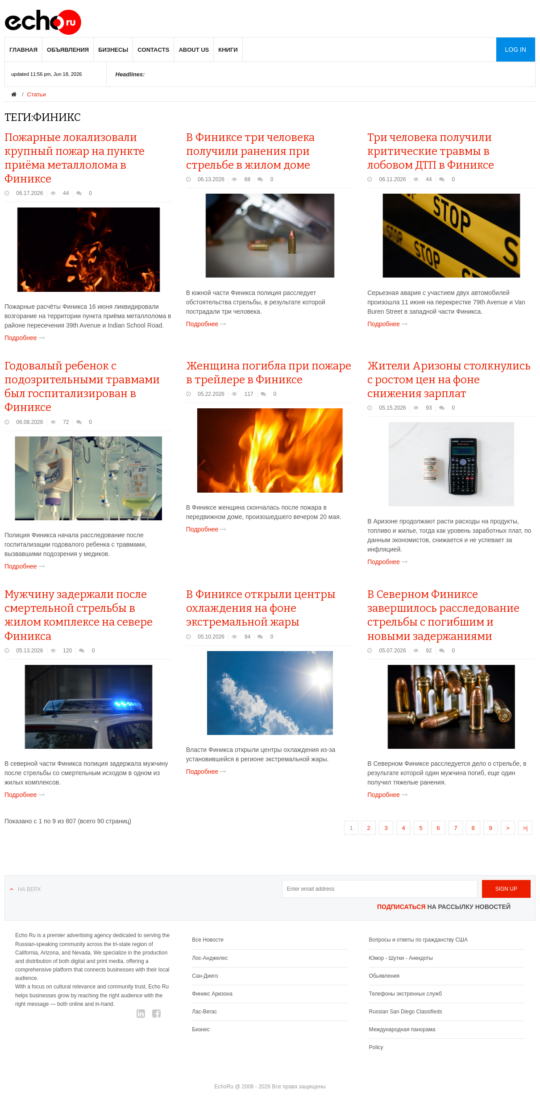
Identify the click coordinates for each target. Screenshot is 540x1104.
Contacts (153, 49)
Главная (23, 49)
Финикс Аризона (212, 994)
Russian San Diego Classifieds (405, 1012)
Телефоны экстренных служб (405, 994)
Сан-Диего (205, 976)
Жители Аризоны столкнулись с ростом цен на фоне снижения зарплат (449, 380)
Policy (376, 1047)
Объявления (68, 49)
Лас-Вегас (204, 1012)
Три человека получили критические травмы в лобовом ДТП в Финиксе (430, 151)
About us (194, 49)
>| (525, 828)
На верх (29, 889)
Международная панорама (402, 1029)
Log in (515, 49)
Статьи (36, 94)
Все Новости (207, 940)
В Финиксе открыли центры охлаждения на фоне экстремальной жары (261, 608)
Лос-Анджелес (210, 958)
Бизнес (200, 1029)
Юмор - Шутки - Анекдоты (401, 958)
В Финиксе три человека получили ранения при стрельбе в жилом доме (250, 151)
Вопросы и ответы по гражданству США (418, 940)
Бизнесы (113, 49)
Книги (227, 49)
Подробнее (26, 337)
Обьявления (384, 976)
